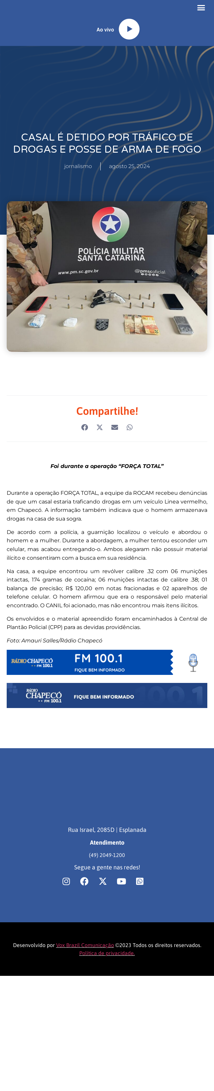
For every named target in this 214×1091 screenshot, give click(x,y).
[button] (201, 15)
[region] (86, 1038)
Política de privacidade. (107, 968)
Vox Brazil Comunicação (85, 960)
